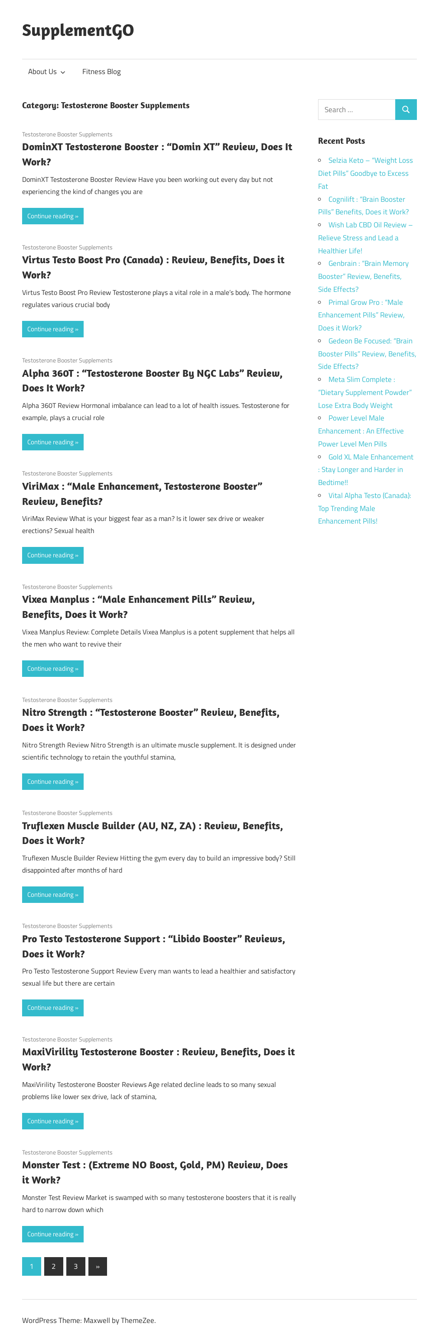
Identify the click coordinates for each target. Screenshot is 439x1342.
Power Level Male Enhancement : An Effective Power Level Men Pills (361, 430)
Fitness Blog (101, 71)
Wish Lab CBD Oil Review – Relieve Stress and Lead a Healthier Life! (365, 237)
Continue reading (50, 216)
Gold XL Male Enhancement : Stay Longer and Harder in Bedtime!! (365, 469)
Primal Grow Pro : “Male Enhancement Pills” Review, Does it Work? (361, 315)
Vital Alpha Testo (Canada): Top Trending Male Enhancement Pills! (364, 508)
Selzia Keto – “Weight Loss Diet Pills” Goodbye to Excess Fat (365, 173)
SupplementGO (78, 29)
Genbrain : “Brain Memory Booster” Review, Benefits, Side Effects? (363, 276)
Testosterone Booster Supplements (67, 134)
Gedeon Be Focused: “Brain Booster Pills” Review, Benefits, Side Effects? (367, 353)
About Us (46, 71)
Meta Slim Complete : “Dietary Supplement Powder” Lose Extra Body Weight (365, 392)
